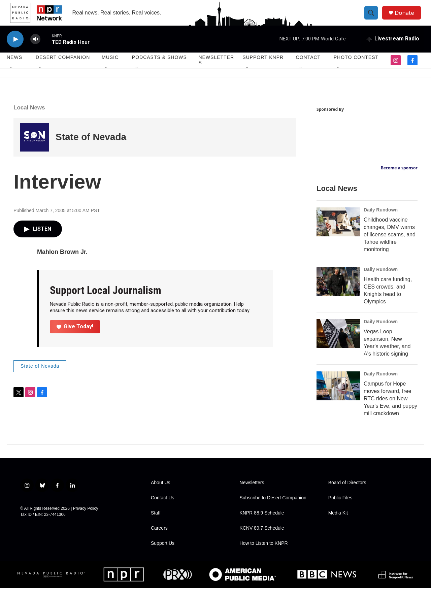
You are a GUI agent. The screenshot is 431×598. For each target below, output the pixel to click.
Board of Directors (347, 492)
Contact (308, 67)
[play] (15, 49)
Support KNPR (263, 67)
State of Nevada (91, 147)
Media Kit (338, 523)
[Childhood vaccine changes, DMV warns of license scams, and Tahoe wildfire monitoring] (338, 232)
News (14, 67)
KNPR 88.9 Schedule (261, 523)
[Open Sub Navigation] (11, 78)
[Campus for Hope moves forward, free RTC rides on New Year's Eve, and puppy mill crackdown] (338, 395)
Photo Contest (356, 67)
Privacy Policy (85, 518)
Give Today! (75, 336)
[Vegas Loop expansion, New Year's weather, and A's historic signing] (338, 343)
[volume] (35, 49)
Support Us (162, 553)
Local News (29, 117)
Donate (407, 17)
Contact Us (162, 507)
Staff (156, 523)
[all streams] (392, 48)
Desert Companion (63, 67)
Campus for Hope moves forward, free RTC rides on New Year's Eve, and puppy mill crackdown (390, 408)
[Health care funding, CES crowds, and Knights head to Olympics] (338, 291)
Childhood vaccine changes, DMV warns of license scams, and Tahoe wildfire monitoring (390, 244)
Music (110, 67)
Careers (159, 538)
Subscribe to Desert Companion (272, 507)
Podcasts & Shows (159, 67)
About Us (160, 492)
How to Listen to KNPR (263, 553)
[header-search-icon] (373, 18)
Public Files (340, 507)
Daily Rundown (381, 220)
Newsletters (216, 70)
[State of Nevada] (34, 147)
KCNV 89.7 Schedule (261, 538)
